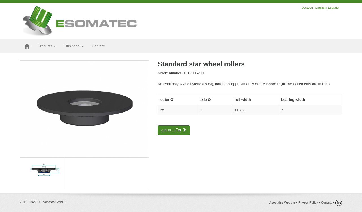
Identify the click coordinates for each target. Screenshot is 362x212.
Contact (326, 202)
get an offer (173, 130)
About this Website (282, 202)
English (320, 7)
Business (73, 46)
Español (333, 7)
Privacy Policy (308, 202)
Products (47, 46)
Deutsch (307, 7)
